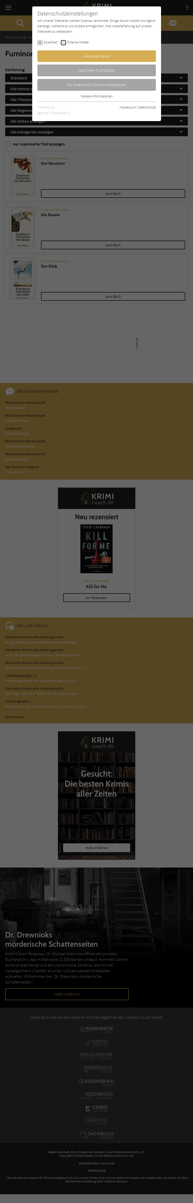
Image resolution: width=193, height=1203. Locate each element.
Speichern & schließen (96, 70)
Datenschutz (147, 107)
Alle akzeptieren (96, 56)
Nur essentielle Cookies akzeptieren (96, 84)
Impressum (128, 107)
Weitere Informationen (97, 96)
